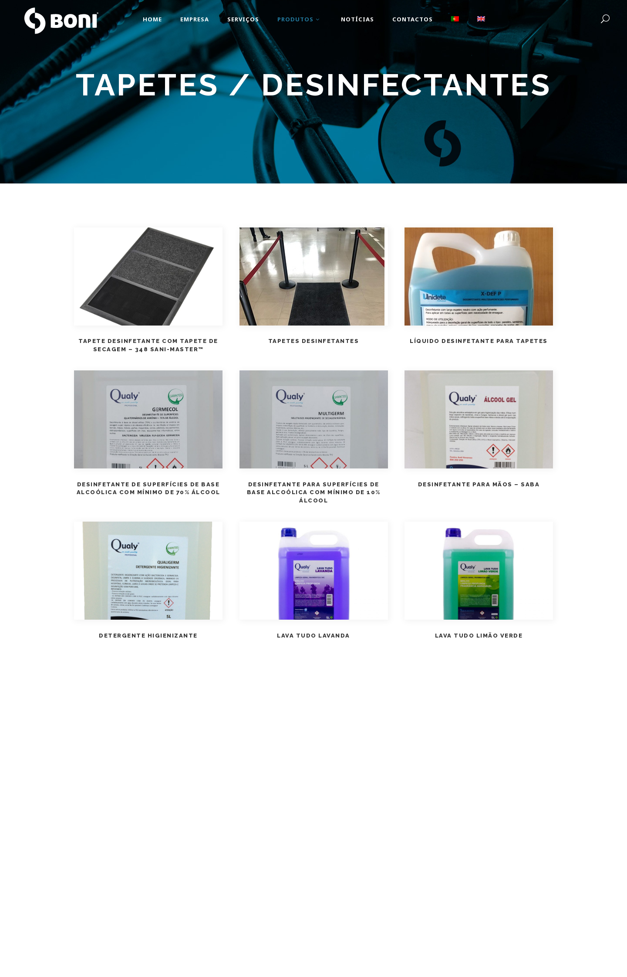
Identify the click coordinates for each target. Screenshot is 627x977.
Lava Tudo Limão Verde (479, 635)
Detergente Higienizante (148, 635)
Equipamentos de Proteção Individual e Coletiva (293, 109)
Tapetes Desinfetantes (313, 341)
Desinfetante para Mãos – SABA (479, 484)
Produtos (203, 109)
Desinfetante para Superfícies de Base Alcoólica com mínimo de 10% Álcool (314, 492)
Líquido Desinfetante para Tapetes (479, 341)
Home (173, 109)
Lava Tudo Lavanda (313, 635)
